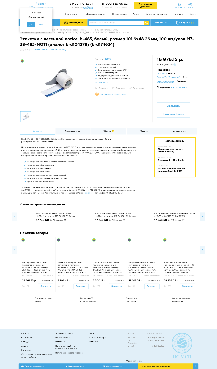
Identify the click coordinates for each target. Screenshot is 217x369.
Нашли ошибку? (59, 50)
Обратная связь (134, 361)
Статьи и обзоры (97, 337)
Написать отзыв (39, 50)
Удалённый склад (165, 81)
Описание (37, 131)
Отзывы (144, 131)
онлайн (88, 193)
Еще (192, 14)
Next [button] (202, 216)
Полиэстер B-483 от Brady (171, 160)
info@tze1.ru (158, 346)
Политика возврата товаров (69, 353)
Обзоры (108, 131)
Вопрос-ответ (180, 131)
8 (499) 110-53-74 (81, 3)
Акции (136, 14)
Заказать (173, 105)
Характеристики (73, 131)
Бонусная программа (156, 14)
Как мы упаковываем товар (113, 94)
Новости (93, 342)
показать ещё (101, 82)
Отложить (120, 88)
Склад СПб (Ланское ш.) (168, 77)
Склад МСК (162, 73)
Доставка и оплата (95, 14)
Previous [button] (14, 216)
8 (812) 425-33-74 (156, 340)
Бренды (25, 342)
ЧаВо (92, 333)
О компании (71, 14)
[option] (56, 83)
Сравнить (103, 88)
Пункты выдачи (119, 14)
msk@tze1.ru (88, 7)
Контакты (178, 14)
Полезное (60, 342)
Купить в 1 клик (173, 114)
